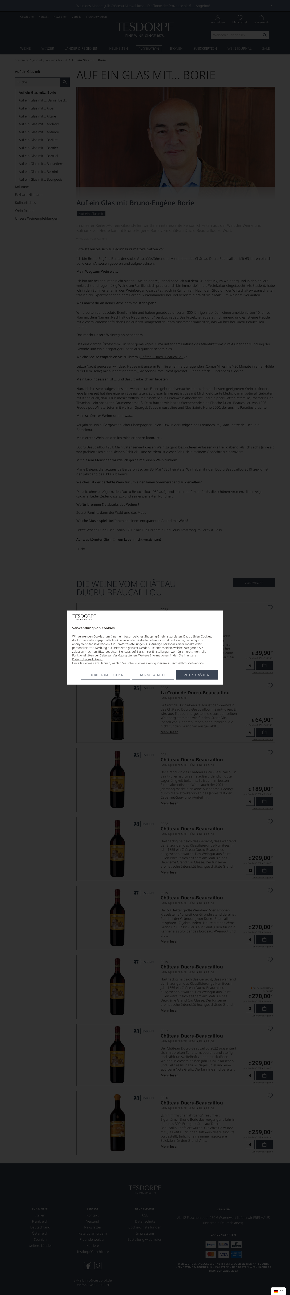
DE (278, 1291)
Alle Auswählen (196, 675)
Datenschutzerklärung (87, 659)
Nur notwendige (153, 675)
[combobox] (278, 1291)
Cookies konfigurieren (105, 675)
